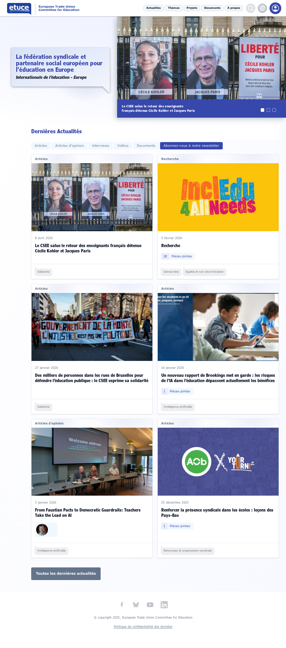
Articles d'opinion (69, 146)
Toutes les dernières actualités (66, 573)
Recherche (170, 245)
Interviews (100, 146)
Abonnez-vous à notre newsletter (191, 146)
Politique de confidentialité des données (143, 627)
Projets (192, 8)
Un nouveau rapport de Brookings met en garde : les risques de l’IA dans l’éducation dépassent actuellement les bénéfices (218, 377)
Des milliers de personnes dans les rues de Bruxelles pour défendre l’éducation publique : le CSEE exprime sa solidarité (91, 377)
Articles (41, 146)
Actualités (154, 8)
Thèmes (173, 8)
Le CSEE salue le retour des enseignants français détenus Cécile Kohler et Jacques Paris (88, 248)
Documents (212, 8)
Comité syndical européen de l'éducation (54, 8)
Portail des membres (275, 8)
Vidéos (123, 146)
